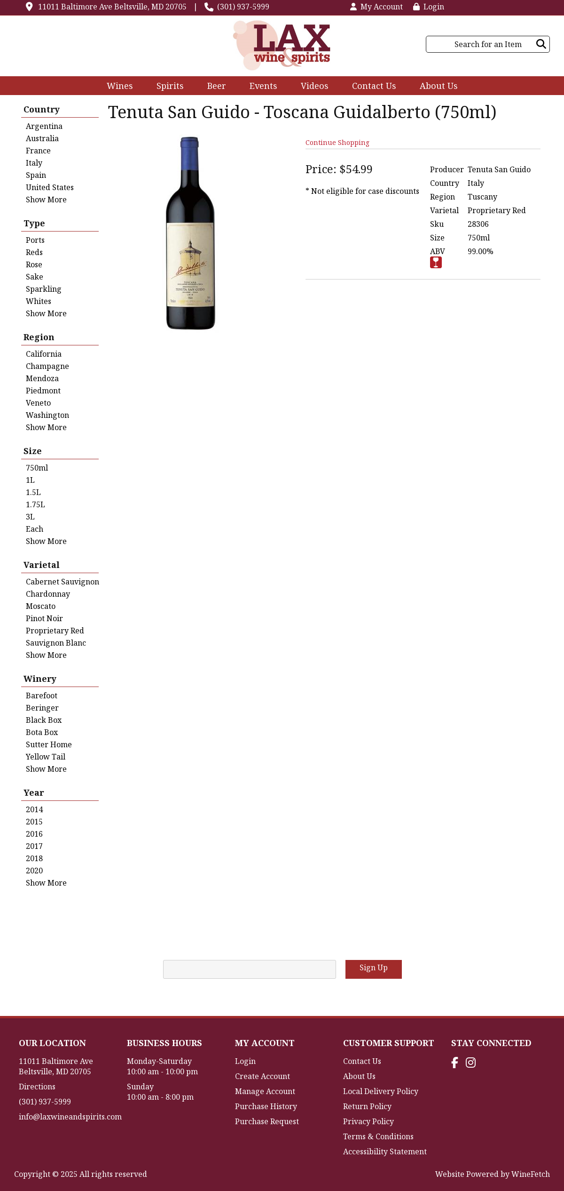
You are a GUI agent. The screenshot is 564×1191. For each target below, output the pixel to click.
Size (33, 450)
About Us (435, 86)
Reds (34, 252)
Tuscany (482, 197)
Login (428, 6)
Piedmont (43, 390)
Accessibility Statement (385, 1151)
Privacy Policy (368, 1121)
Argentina (44, 126)
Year (34, 792)
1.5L (33, 492)
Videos (311, 86)
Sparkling (44, 289)
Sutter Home (49, 744)
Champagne (47, 366)
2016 (34, 834)
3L (30, 517)
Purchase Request (267, 1121)
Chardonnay (48, 594)
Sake (34, 277)
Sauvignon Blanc (56, 643)
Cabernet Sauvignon (62, 581)
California (44, 354)
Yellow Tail (45, 756)
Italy (34, 163)
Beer (214, 86)
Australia (42, 138)
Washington (47, 415)
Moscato (40, 606)
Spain (36, 175)
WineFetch (530, 1174)
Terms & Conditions (378, 1136)
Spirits (167, 86)
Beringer (42, 708)
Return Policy (367, 1106)
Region (39, 337)
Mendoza (42, 378)
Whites (38, 301)
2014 (34, 809)
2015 (34, 821)
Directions (37, 1086)
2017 (34, 846)
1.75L (35, 504)
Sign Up (374, 967)
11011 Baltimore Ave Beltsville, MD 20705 (112, 6)
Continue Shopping (337, 142)
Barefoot (41, 695)
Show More (46, 199)
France (38, 150)
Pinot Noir (44, 618)
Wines (117, 86)
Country (42, 109)
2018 (34, 858)
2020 (34, 870)
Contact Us (374, 85)
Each (34, 529)
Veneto (38, 403)
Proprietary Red (55, 630)
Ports (35, 240)
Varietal (42, 564)
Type (34, 223)
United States (50, 187)
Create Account (262, 1076)
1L (30, 480)
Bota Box (42, 732)
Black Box (44, 720)
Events (263, 85)
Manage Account (265, 1091)
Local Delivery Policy (380, 1091)
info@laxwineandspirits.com (70, 1116)
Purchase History (266, 1106)
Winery (40, 678)
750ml (37, 468)
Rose (34, 264)
